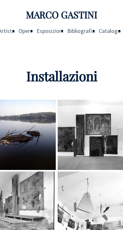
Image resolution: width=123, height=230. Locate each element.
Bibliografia (81, 30)
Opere (25, 30)
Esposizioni (50, 30)
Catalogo (110, 30)
